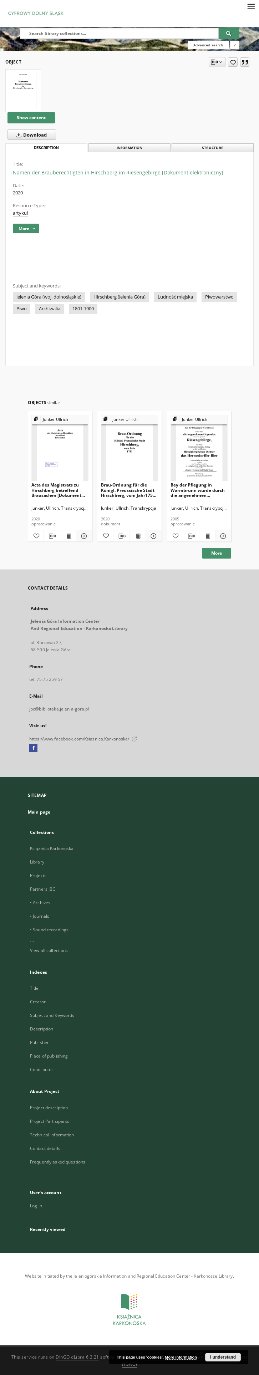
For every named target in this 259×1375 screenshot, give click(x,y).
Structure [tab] (212, 148)
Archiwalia (49, 309)
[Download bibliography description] (52, 536)
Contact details (45, 1148)
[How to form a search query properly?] (234, 45)
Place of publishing (49, 1056)
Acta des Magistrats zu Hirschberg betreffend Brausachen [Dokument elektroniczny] (56, 490)
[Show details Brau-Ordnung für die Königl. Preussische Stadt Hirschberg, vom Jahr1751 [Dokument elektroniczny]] (153, 536)
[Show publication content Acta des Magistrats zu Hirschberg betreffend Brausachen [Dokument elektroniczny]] (68, 536)
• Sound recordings (49, 930)
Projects (38, 875)
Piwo (21, 309)
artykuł (20, 213)
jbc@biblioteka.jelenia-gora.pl (59, 709)
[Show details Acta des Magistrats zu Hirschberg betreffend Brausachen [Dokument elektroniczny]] (83, 536)
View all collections (49, 950)
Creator (38, 1002)
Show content (31, 117)
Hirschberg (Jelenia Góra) (119, 297)
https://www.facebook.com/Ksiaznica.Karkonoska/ (83, 739)
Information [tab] (129, 148)
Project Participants (49, 1121)
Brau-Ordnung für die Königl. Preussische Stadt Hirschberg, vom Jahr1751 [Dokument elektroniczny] (128, 490)
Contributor (41, 1069)
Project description (49, 1108)
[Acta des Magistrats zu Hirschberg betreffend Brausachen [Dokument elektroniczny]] (60, 448)
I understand (223, 1357)
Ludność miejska (175, 297)
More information (181, 1357)
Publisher (39, 1042)
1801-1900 (83, 309)
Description (41, 1029)
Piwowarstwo (219, 297)
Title (34, 988)
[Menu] (250, 5)
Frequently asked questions (57, 1162)
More (216, 553)
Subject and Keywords (52, 1015)
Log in (36, 1206)
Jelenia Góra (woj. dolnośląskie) (48, 297)
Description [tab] (46, 148)
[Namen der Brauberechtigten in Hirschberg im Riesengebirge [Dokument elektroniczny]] (23, 90)
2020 (18, 193)
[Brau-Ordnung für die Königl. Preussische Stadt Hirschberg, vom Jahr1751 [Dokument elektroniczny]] (129, 448)
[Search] (229, 33)
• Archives (40, 903)
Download (30, 135)
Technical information (52, 1135)
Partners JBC (42, 889)
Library (37, 862)
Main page (39, 812)
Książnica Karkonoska (51, 848)
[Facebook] (33, 748)
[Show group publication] (60, 419)
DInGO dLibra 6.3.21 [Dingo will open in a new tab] (77, 1357)
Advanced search (208, 44)
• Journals (39, 916)
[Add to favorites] (233, 62)
